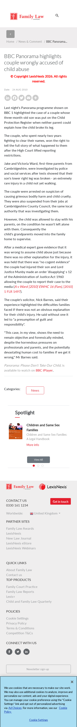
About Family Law (19, 570)
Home (10, 41)
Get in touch (60, 501)
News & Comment (30, 41)
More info (32, 445)
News (35, 390)
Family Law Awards (20, 528)
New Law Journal (18, 538)
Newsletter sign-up (37, 669)
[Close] (72, 684)
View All (38, 459)
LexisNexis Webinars (21, 548)
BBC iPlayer (44, 370)
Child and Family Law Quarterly (29, 601)
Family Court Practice (21, 587)
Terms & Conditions (20, 628)
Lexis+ (10, 596)
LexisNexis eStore (18, 543)
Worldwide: (15, 513)
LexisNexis (13, 533)
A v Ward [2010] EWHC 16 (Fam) (38, 286)
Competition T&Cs (19, 633)
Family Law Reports (20, 591)
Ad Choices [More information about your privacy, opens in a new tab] (15, 710)
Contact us (14, 575)
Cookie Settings (17, 618)
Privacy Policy (16, 623)
